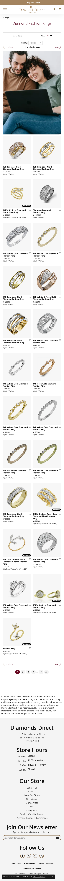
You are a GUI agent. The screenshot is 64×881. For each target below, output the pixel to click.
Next (57, 47)
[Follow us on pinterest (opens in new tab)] (35, 856)
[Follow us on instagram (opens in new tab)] (29, 856)
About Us (32, 791)
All (46, 672)
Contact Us (32, 787)
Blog (32, 806)
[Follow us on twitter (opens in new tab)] (41, 856)
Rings (7, 18)
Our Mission (32, 799)
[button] (54, 10)
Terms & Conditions (45, 863)
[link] (32, 2)
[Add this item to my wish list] (29, 166)
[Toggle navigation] (4, 9)
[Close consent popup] (52, 876)
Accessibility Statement (31, 868)
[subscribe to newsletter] (57, 838)
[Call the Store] (32, 741)
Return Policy (16, 863)
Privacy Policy (31, 810)
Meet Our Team (32, 795)
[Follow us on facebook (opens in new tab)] (22, 856)
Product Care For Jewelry (32, 814)
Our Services (32, 802)
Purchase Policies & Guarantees (32, 817)
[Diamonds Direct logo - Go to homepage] (32, 9)
